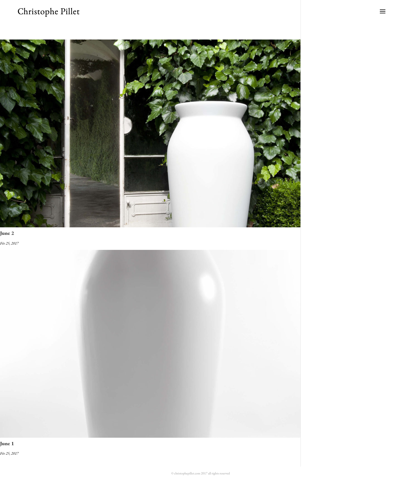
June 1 (7, 443)
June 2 (7, 233)
